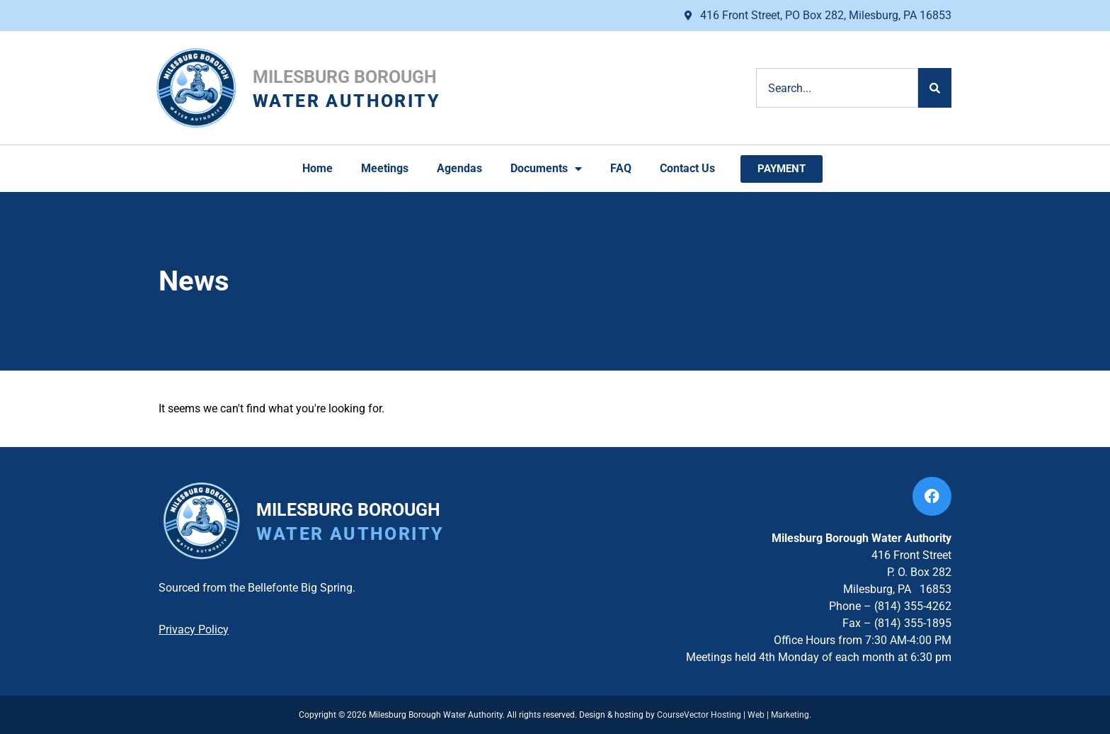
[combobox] (837, 88)
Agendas (459, 168)
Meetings (384, 168)
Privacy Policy (194, 629)
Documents (546, 168)
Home (317, 168)
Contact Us (687, 168)
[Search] (934, 88)
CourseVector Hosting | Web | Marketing (733, 715)
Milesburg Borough (345, 77)
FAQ (620, 168)
